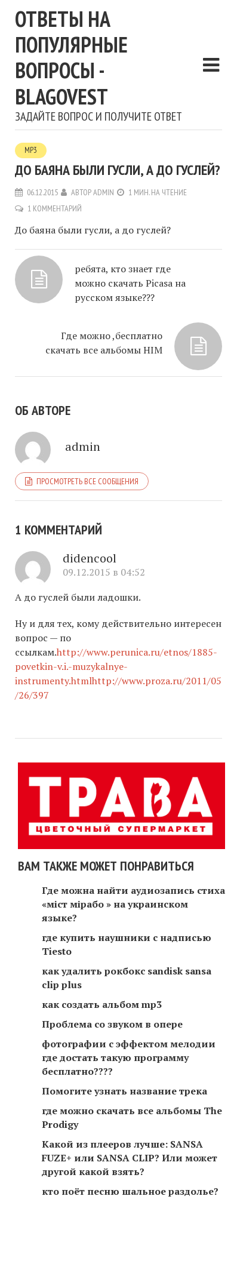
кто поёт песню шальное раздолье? (130, 1191)
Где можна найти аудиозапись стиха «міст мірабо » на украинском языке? (133, 904)
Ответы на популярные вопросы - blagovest (71, 57)
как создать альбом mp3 (102, 1004)
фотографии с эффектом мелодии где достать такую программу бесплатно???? (129, 1057)
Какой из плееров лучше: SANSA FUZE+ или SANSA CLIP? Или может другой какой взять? (129, 1157)
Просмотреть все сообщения (87, 481)
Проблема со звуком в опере (112, 1024)
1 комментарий (54, 208)
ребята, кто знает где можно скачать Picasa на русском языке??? (130, 283)
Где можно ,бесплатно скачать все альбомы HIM (103, 342)
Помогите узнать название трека (124, 1090)
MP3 (30, 150)
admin (103, 192)
